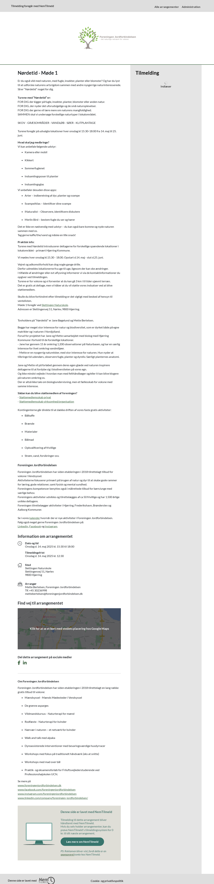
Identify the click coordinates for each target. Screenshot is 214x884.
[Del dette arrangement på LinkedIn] (25, 662)
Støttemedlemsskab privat (35, 397)
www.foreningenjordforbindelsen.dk (39, 785)
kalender (34, 518)
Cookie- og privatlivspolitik (107, 880)
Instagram (51, 526)
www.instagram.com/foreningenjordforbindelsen (47, 793)
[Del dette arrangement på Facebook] (19, 662)
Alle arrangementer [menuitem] (166, 6)
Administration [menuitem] (191, 6)
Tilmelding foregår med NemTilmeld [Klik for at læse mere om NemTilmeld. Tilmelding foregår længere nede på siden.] (33, 6)
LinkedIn (23, 526)
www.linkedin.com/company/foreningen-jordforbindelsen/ (53, 798)
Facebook (35, 526)
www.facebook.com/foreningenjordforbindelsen (46, 789)
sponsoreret (67, 854)
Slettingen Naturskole (55, 305)
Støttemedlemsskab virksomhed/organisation (46, 401)
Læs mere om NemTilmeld (85, 841)
